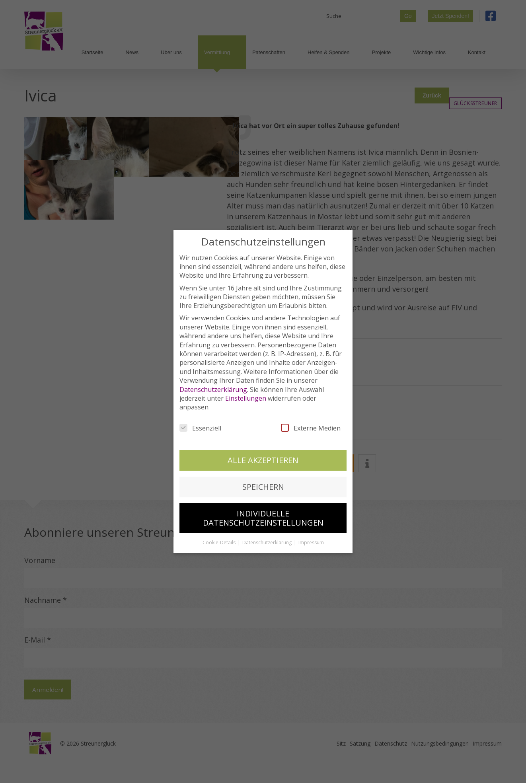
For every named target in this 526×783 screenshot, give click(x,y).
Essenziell (200, 424)
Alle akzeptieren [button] (263, 456)
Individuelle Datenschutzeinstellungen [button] (263, 514)
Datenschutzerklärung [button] (267, 539)
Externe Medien (311, 424)
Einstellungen (245, 395)
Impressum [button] (311, 539)
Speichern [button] (263, 483)
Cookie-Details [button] (220, 539)
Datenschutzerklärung (213, 386)
